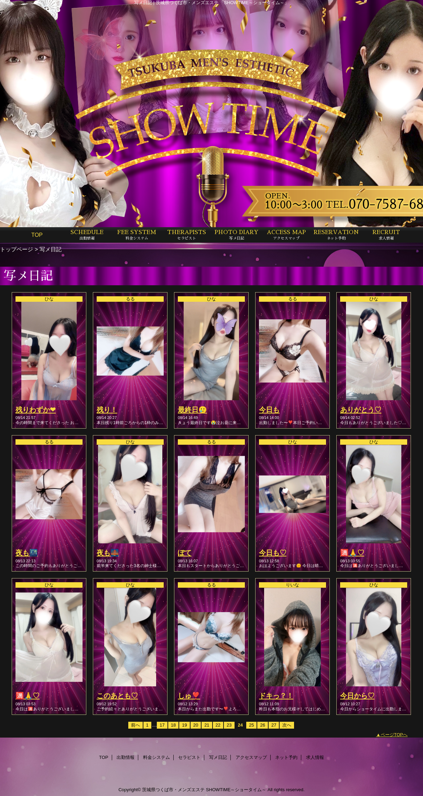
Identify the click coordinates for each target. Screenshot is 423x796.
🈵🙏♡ (352, 552)
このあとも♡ (117, 695)
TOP (37, 235)
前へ (135, 725)
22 (218, 725)
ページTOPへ (394, 734)
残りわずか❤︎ (35, 409)
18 (173, 725)
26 (262, 725)
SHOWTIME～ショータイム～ (236, 789)
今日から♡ (357, 695)
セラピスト (189, 757)
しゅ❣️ (189, 695)
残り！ (107, 409)
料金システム (156, 757)
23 (229, 725)
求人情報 (315, 757)
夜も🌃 (26, 552)
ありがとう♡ (360, 409)
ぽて (185, 552)
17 (162, 725)
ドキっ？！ (276, 695)
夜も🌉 (108, 552)
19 (184, 725)
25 (251, 725)
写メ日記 (218, 757)
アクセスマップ (251, 757)
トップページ (16, 249)
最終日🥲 (192, 409)
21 (206, 725)
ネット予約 (286, 757)
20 (195, 725)
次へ (286, 725)
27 (273, 725)
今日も (269, 409)
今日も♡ (272, 552)
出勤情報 (125, 757)
